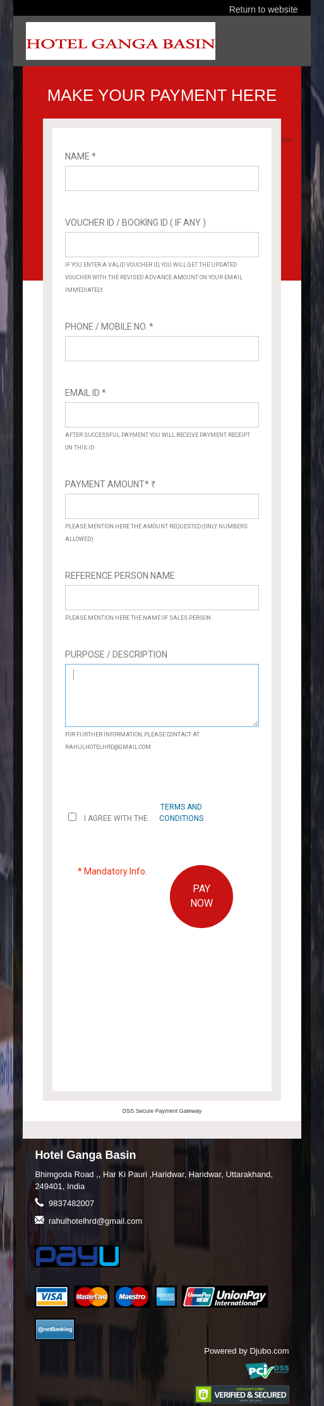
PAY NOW (201, 896)
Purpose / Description (116, 654)
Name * (80, 156)
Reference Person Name (120, 576)
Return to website (263, 9)
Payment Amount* (110, 484)
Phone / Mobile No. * (109, 327)
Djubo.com (269, 1351)
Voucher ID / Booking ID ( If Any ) (135, 223)
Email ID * (85, 393)
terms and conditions (181, 812)
